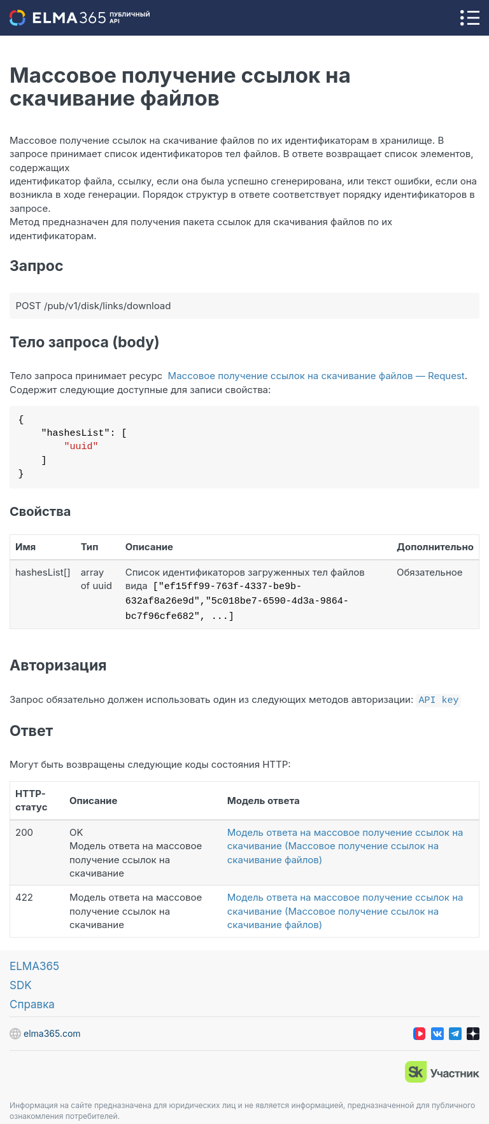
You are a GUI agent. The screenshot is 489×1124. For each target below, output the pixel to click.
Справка (32, 999)
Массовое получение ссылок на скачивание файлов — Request (316, 376)
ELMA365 (34, 961)
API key (438, 695)
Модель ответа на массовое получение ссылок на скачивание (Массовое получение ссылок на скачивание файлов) (345, 841)
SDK (21, 980)
